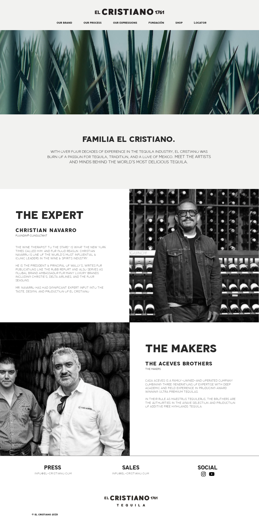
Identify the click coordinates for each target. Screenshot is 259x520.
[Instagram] (203, 474)
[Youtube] (212, 474)
